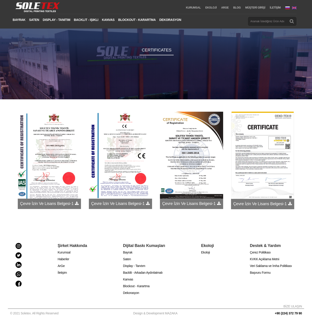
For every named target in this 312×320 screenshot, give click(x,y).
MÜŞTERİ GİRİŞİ (255, 7)
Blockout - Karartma (136, 286)
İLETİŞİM (275, 7)
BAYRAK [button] (19, 20)
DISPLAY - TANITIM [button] (56, 20)
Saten (127, 259)
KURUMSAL (193, 7)
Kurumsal (64, 252)
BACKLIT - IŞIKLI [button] (86, 20)
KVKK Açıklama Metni (264, 259)
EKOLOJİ (211, 7)
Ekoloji (205, 252)
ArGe (61, 266)
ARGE (225, 7)
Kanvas (128, 279)
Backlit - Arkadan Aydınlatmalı (143, 272)
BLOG (237, 7)
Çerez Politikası (260, 252)
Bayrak (127, 252)
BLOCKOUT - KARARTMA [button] (137, 20)
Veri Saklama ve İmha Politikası (271, 266)
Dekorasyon (131, 293)
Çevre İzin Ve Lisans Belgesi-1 (46, 203)
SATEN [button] (34, 20)
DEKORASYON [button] (170, 20)
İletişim (62, 272)
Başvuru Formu (260, 272)
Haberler (63, 259)
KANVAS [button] (108, 20)
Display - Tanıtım (134, 266)
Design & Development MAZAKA (155, 313)
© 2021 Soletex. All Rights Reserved (35, 313)
